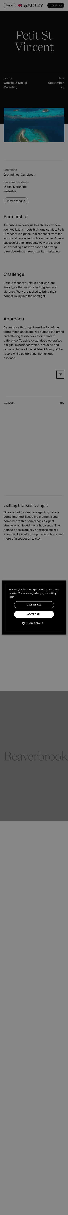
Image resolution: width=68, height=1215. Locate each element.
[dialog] (34, 607)
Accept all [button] (34, 614)
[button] (34, 623)
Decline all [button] (34, 604)
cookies (13, 593)
